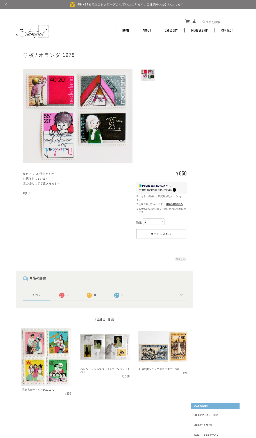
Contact (227, 29)
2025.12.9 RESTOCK (212, 86)
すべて (36, 293)
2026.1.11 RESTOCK (212, 76)
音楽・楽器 (209, 217)
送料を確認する (172, 203)
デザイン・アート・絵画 (217, 251)
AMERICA (209, 118)
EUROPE (208, 104)
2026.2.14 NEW (209, 65)
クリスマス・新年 (213, 169)
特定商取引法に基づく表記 (216, 337)
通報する (179, 258)
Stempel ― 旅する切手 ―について (136, 415)
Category (171, 29)
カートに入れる (159, 232)
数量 (137, 221)
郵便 (205, 289)
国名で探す (206, 96)
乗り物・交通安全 (213, 282)
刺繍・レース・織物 (215, 162)
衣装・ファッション (215, 203)
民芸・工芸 (209, 183)
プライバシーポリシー (174, 415)
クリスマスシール (213, 302)
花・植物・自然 (212, 210)
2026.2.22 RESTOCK (212, 55)
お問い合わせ (208, 348)
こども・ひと (211, 155)
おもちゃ (208, 275)
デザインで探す (209, 147)
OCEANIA (209, 132)
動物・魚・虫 (211, 196)
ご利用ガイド (208, 327)
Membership (199, 29)
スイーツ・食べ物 (213, 268)
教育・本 (208, 237)
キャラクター (211, 296)
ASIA (206, 111)
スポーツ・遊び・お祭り (217, 244)
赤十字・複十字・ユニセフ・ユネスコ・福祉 (217, 260)
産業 (205, 224)
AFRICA (207, 125)
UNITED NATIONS (213, 138)
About (147, 29)
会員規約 (235, 415)
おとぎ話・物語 (212, 176)
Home (125, 29)
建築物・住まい (212, 231)
